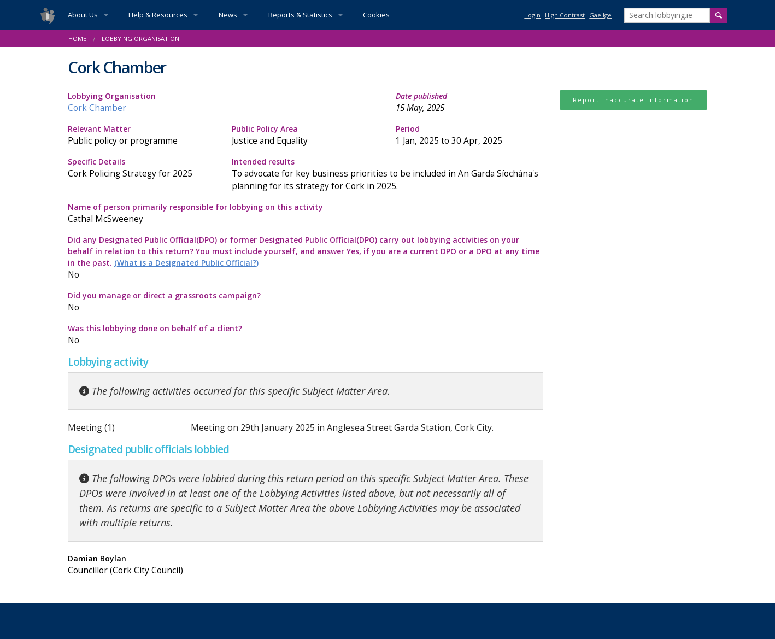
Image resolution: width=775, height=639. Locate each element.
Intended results (387, 174)
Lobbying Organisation (140, 38)
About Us (83, 15)
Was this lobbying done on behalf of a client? (182, 335)
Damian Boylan (182, 565)
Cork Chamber (97, 108)
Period (469, 135)
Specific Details (141, 168)
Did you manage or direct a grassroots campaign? (182, 302)
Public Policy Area (305, 135)
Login (532, 15)
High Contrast (565, 15)
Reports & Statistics (300, 15)
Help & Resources (157, 15)
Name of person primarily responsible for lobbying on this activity (305, 213)
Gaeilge (600, 15)
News (228, 15)
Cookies (376, 15)
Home (77, 38)
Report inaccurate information (633, 100)
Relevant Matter (141, 135)
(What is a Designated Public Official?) (186, 262)
